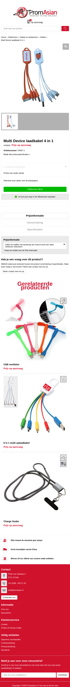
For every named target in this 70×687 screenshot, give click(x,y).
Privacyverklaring (8, 647)
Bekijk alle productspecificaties (17, 154)
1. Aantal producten (14, 167)
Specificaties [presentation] (35, 229)
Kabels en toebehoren (29, 37)
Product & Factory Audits (11, 628)
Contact (4, 624)
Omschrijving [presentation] (35, 222)
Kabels (43, 37)
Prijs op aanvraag (13, 368)
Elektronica (12, 37)
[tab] (35, 216)
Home (3, 37)
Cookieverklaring (8, 643)
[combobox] (31, 28)
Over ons (5, 609)
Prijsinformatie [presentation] (35, 215)
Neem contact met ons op (13, 271)
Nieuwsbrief (6, 613)
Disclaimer (5, 650)
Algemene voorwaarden (11, 640)
